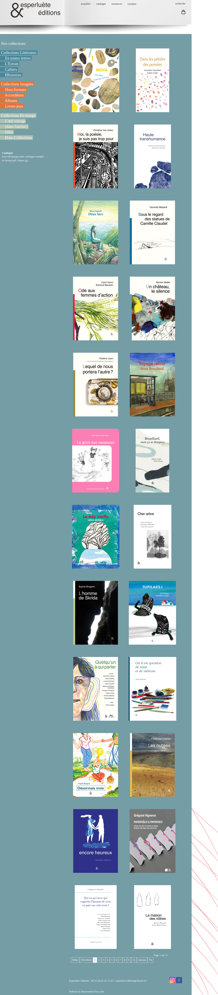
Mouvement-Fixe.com (92, 991)
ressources (116, 3)
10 (134, 959)
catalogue (101, 3)
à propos (132, 3)
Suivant (142, 959)
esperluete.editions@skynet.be (130, 980)
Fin (150, 959)
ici (26, 160)
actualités (85, 3)
